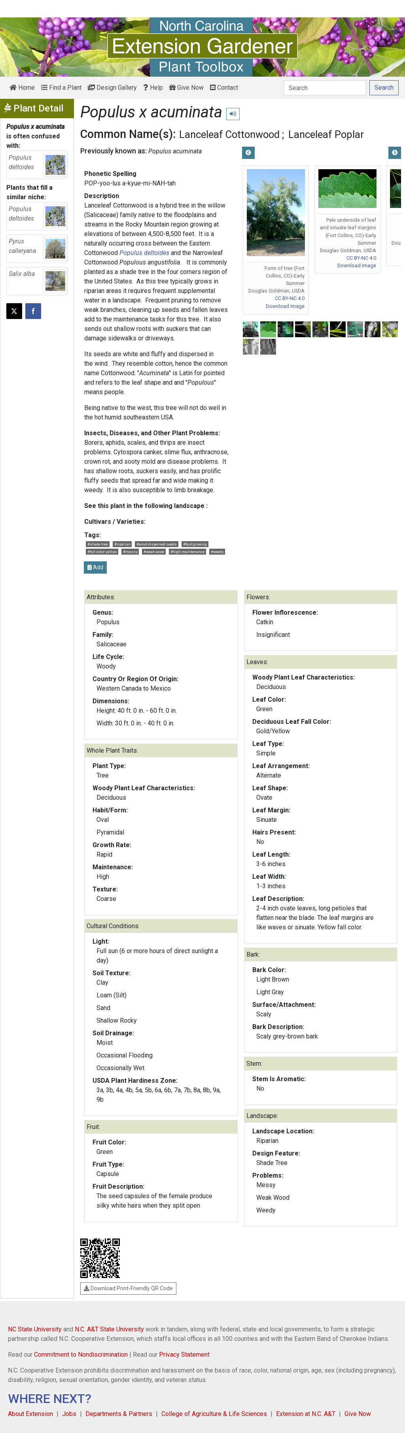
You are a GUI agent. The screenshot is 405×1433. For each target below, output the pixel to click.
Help (153, 87)
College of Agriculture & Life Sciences (214, 1414)
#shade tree (97, 544)
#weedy (217, 551)
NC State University (35, 1329)
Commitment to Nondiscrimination (81, 1354)
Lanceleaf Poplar (326, 134)
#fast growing (195, 544)
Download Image (285, 306)
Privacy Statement (184, 1354)
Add (95, 567)
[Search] (325, 87)
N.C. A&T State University (109, 1329)
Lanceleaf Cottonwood (229, 134)
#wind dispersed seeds (156, 544)
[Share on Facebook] (33, 311)
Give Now (186, 87)
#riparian (122, 544)
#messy (130, 551)
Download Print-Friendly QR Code (128, 1288)
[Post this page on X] (14, 311)
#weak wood (154, 551)
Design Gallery (112, 87)
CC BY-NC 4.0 (290, 298)
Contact (224, 87)
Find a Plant (61, 87)
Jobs (69, 1414)
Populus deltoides (144, 253)
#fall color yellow (102, 551)
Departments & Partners (118, 1414)
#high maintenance (187, 551)
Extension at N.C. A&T (305, 1414)
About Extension (30, 1414)
